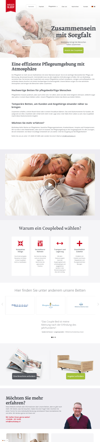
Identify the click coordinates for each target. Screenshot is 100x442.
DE (3, 440)
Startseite (31, 6)
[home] (11, 6)
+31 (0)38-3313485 (34, 136)
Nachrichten (75, 6)
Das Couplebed (88, 114)
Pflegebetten (50, 97)
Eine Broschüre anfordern (24, 376)
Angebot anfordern (75, 376)
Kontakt (85, 6)
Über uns (64, 6)
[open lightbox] (50, 184)
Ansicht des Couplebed (73, 50)
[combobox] (5, 440)
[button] (52, 7)
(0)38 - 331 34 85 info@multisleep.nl (13, 420)
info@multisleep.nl (68, 136)
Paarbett (41, 6)
